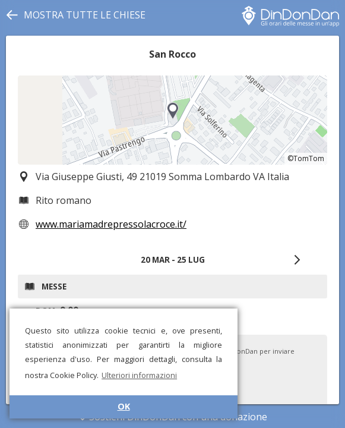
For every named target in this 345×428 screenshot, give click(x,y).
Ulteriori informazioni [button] (139, 375)
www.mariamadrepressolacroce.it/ (111, 224)
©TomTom (305, 158)
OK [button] (124, 406)
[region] (172, 120)
